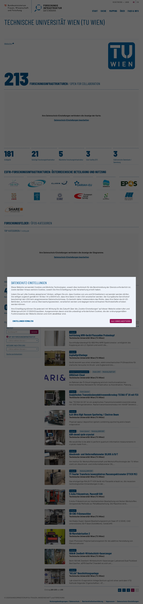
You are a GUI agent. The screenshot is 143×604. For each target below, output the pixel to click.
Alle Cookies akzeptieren (120, 321)
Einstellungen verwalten (23, 321)
